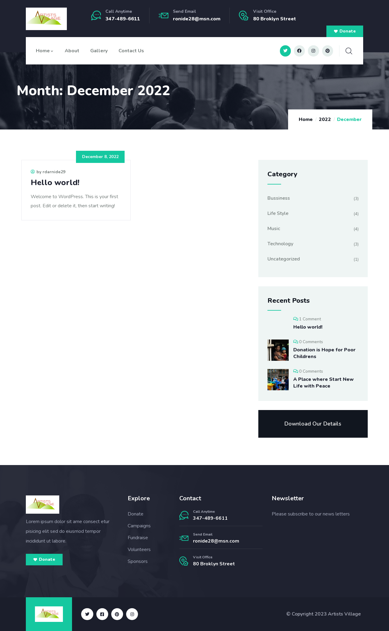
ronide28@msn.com (196, 19)
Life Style (277, 213)
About (72, 50)
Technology (280, 243)
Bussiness (278, 198)
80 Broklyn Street (214, 563)
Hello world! (55, 182)
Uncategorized (283, 259)
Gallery (99, 50)
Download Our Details (312, 423)
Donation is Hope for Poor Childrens (324, 353)
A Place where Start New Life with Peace (323, 382)
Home (45, 50)
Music (273, 228)
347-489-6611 (122, 19)
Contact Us (131, 50)
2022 (325, 119)
